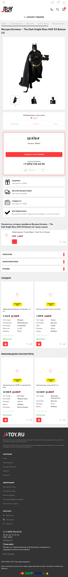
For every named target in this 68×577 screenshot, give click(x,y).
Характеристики (10, 262)
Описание (7, 254)
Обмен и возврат (9, 495)
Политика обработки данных (13, 499)
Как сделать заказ (9, 487)
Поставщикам (8, 463)
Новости (6, 471)
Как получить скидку (10, 503)
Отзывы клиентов (9, 467)
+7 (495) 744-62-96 (34, 164)
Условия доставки (9, 491)
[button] (52, 100)
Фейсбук (7, 524)
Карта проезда (8, 554)
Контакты (6, 475)
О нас (5, 458)
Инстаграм (8, 520)
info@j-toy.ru (8, 540)
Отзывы (6, 269)
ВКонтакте (8, 515)
